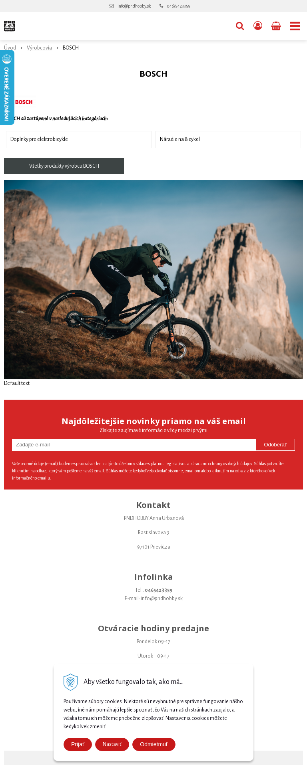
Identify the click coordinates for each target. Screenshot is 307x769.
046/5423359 (178, 6)
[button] (240, 26)
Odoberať (275, 445)
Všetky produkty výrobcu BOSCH (64, 166)
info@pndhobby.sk (134, 6)
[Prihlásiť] (257, 26)
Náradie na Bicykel (180, 139)
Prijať (77, 744)
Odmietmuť (154, 744)
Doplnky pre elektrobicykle (39, 139)
